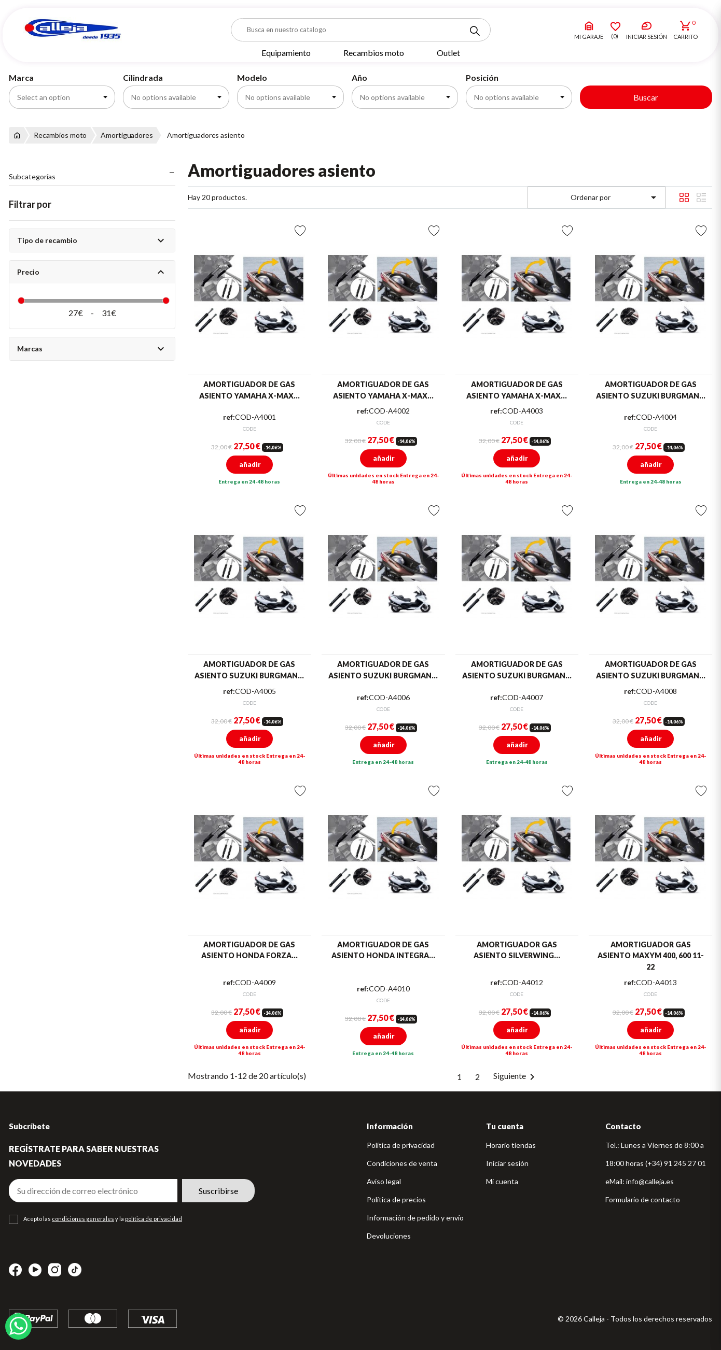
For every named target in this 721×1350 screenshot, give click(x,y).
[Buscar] (361, 29)
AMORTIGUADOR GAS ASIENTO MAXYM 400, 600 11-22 (651, 955)
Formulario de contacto (642, 1199)
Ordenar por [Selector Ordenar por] (615, 197)
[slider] (21, 300)
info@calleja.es (650, 1181)
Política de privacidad (401, 1145)
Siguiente (515, 1076)
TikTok (74, 1269)
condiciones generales (83, 1218)
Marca (21, 77)
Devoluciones (389, 1235)
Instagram (54, 1269)
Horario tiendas (511, 1145)
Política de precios (396, 1199)
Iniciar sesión (507, 1163)
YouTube (35, 1269)
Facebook (15, 1269)
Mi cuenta (502, 1181)
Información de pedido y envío (415, 1217)
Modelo (252, 77)
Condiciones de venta (402, 1163)
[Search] (474, 31)
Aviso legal (384, 1181)
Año (359, 77)
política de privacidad (153, 1218)
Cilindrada (143, 77)
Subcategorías (32, 176)
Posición (482, 77)
